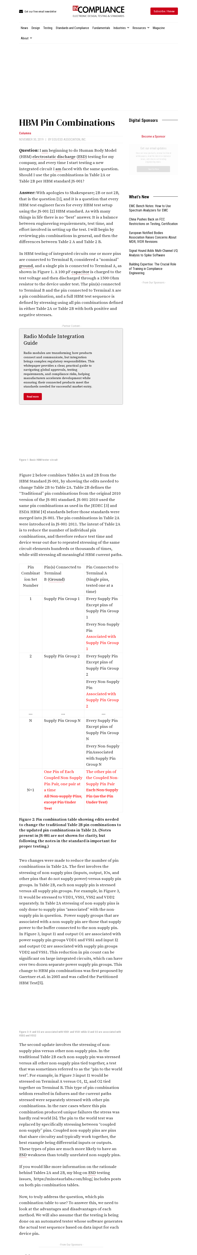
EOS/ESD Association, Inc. (69, 139)
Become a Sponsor (153, 136)
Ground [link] (56, 579)
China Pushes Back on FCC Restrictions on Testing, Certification (153, 173)
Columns (25, 133)
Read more (33, 396)
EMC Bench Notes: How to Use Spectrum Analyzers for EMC (150, 160)
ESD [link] (82, 156)
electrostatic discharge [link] (54, 156)
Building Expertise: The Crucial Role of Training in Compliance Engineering (152, 220)
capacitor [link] (80, 271)
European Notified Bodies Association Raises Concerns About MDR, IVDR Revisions (152, 189)
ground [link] (26, 265)
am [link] (45, 150)
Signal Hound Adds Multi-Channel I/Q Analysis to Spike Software (153, 204)
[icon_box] (37, 11)
